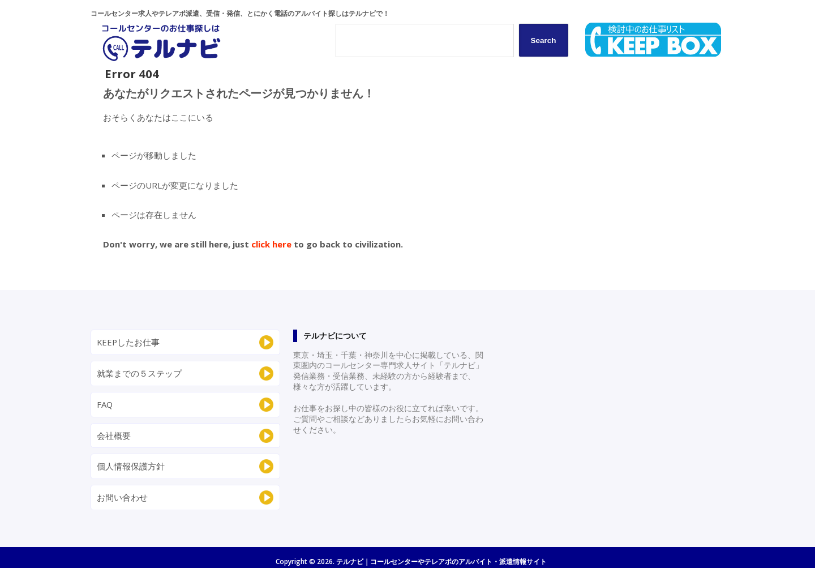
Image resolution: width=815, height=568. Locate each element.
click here (271, 244)
